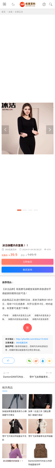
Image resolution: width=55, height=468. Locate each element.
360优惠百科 (22, 342)
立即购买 (27, 261)
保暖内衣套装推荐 (40, 319)
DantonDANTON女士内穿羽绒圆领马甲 (23, 376)
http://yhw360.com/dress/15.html (32, 339)
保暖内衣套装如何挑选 (18, 319)
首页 (3, 11)
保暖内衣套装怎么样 (21, 315)
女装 (10, 11)
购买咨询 (27, 269)
